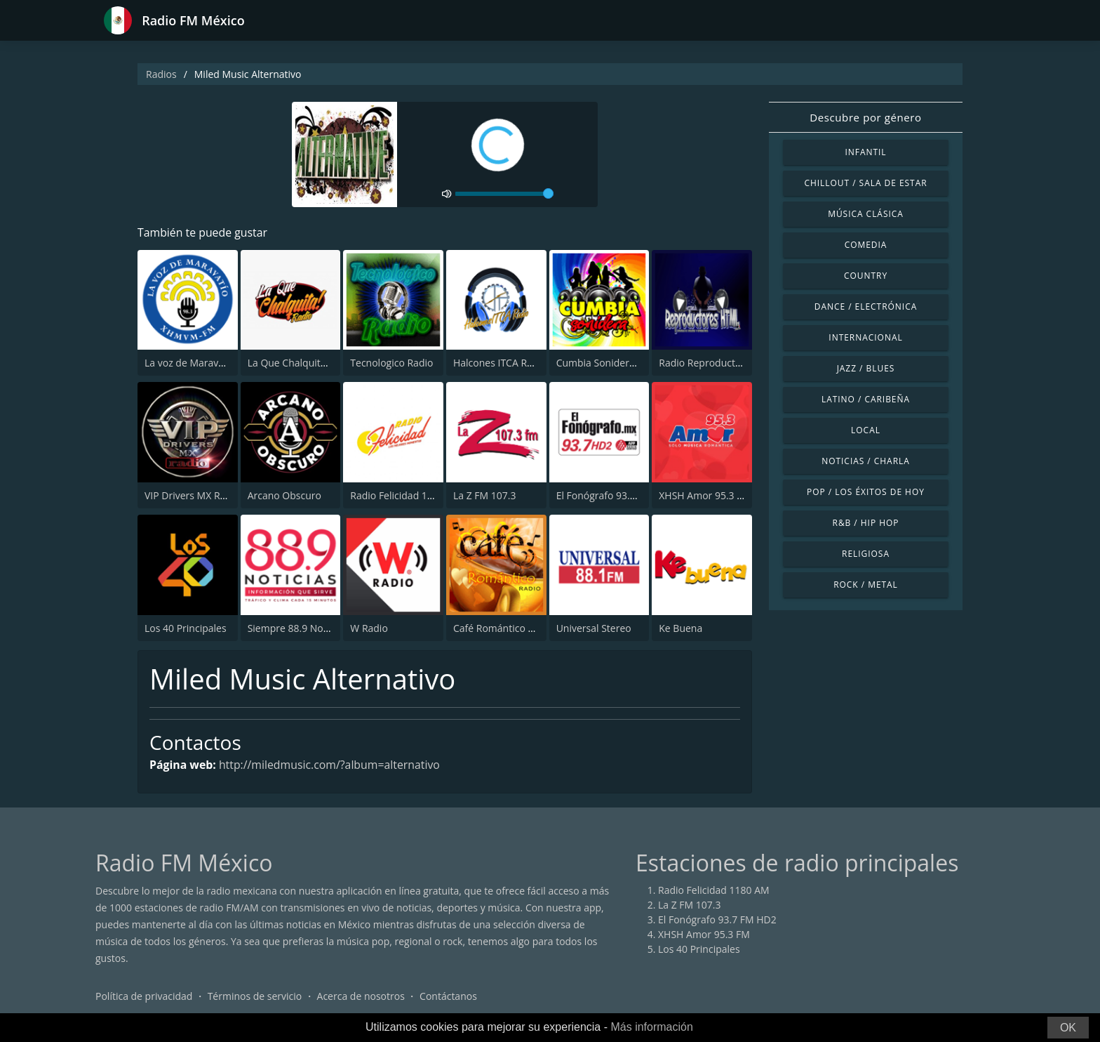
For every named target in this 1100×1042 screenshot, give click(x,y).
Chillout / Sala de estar (865, 183)
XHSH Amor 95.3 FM (705, 495)
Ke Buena (680, 628)
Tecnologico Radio (391, 363)
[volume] (504, 194)
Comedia (866, 245)
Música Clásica (866, 214)
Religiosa (866, 554)
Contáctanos (448, 996)
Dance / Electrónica (865, 306)
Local (865, 430)
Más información (651, 1027)
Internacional (865, 337)
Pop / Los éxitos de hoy (866, 492)
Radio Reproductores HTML (721, 363)
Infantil (865, 152)
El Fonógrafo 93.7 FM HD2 (615, 495)
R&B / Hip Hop (866, 523)
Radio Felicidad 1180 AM (406, 495)
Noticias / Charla (865, 461)
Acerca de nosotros (361, 996)
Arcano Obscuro (284, 495)
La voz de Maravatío (190, 363)
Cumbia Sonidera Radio (610, 363)
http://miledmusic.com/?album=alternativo (331, 765)
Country (865, 276)
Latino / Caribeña (865, 399)
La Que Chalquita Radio (301, 363)
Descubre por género (865, 117)
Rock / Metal (865, 585)
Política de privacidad (143, 996)
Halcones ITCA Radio (499, 363)
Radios (161, 74)
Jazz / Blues (866, 368)
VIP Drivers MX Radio (192, 495)
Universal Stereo (593, 628)
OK (1068, 1028)
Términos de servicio (255, 996)
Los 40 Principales (186, 628)
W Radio (369, 628)
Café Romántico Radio (503, 628)
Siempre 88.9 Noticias (297, 628)
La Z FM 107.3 (484, 495)
